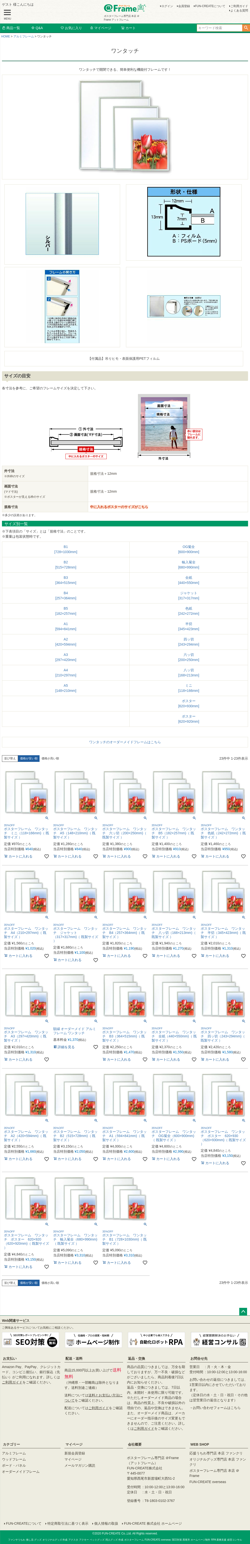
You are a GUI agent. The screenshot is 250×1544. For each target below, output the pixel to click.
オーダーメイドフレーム (21, 1472)
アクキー (84, 1539)
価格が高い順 (50, 758)
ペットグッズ (97, 1539)
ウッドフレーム (14, 1459)
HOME (5, 36)
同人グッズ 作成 (114, 1539)
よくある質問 (239, 10)
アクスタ (73, 1539)
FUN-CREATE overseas (207, 1482)
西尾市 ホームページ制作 (196, 1539)
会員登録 (184, 6)
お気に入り (71, 28)
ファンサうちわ (16, 1539)
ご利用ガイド (239, 6)
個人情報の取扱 (106, 1523)
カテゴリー (11, 1444)
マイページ (100, 28)
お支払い (10, 1358)
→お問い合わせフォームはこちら (215, 1408)
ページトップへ (243, 1312)
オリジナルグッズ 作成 (55, 1539)
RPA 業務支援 (218, 1539)
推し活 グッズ (34, 1539)
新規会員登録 (74, 1453)
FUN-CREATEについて (210, 6)
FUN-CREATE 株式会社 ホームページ (153, 1523)
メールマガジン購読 (79, 1465)
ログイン (167, 6)
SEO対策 (177, 1539)
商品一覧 (11, 28)
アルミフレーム (23, 36)
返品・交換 (136, 1358)
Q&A (37, 28)
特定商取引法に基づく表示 (67, 1523)
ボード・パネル (14, 1465)
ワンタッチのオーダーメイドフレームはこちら (125, 742)
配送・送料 (74, 1358)
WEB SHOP (199, 1444)
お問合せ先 (199, 1358)
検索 (246, 27)
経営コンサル (234, 1539)
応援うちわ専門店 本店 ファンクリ (216, 1453)
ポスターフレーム (134, 1539)
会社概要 (135, 1444)
